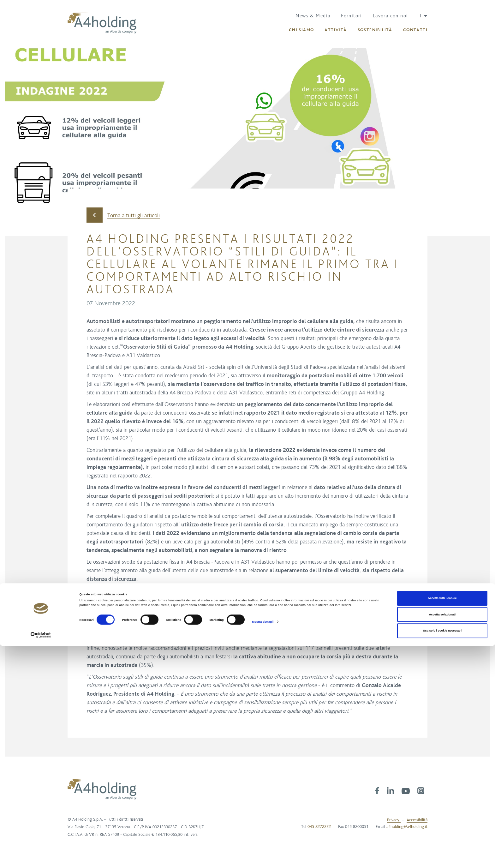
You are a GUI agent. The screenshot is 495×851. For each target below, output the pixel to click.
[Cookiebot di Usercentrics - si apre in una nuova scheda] (41, 840)
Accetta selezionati (442, 819)
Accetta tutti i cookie (442, 803)
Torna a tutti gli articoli (123, 215)
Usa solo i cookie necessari (442, 836)
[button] (420, 16)
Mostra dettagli (262, 827)
